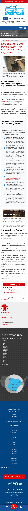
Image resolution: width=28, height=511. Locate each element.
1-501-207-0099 (14, 489)
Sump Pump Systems (11, 290)
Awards (14, 432)
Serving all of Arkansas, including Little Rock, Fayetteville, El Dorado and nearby (14, 22)
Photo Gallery (4, 324)
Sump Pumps (5, 313)
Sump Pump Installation (12, 292)
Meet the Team (14, 435)
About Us (14, 428)
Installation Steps (5, 319)
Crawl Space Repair (14, 407)
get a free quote (14, 477)
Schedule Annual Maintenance (14, 1)
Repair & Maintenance (7, 322)
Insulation (14, 414)
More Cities (5, 364)
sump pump (4, 101)
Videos (14, 453)
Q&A (14, 442)
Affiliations (14, 437)
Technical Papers (14, 439)
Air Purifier (14, 416)
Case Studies (14, 463)
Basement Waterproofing (14, 409)
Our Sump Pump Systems (7, 317)
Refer (14, 444)
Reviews (14, 456)
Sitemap (20, 502)
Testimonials (14, 451)
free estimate (4, 299)
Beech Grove (6, 344)
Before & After (14, 460)
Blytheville (5, 349)
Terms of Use (13, 502)
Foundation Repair (14, 411)
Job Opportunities (14, 430)
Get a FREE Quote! (14, 284)
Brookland (5, 350)
